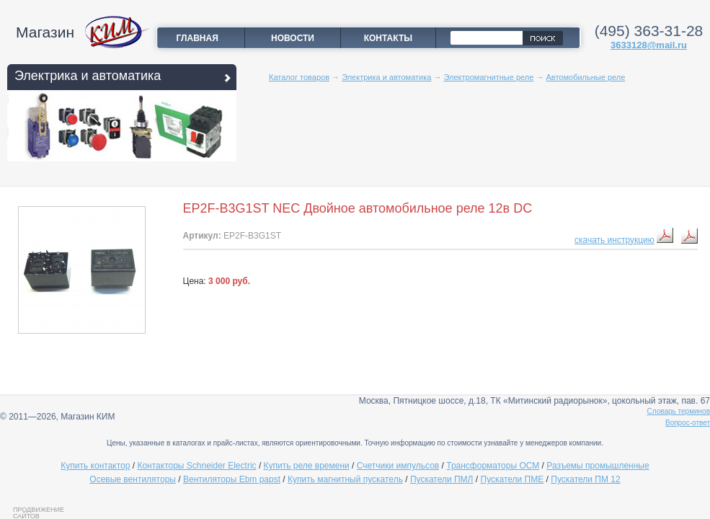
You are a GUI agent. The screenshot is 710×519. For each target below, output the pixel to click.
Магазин (45, 32)
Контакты (388, 38)
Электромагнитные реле (489, 77)
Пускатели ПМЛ (442, 479)
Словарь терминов (679, 411)
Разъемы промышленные (597, 466)
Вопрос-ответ (687, 423)
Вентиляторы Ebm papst (231, 479)
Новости (292, 38)
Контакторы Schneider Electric (196, 466)
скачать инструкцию (614, 240)
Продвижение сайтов (38, 512)
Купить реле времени (307, 466)
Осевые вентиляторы (132, 479)
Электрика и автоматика (87, 75)
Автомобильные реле (585, 77)
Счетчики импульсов (398, 466)
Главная (197, 38)
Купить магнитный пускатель (345, 479)
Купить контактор (95, 466)
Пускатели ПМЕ (512, 479)
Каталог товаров (299, 77)
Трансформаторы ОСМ (492, 466)
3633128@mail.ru (649, 45)
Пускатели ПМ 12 (585, 479)
